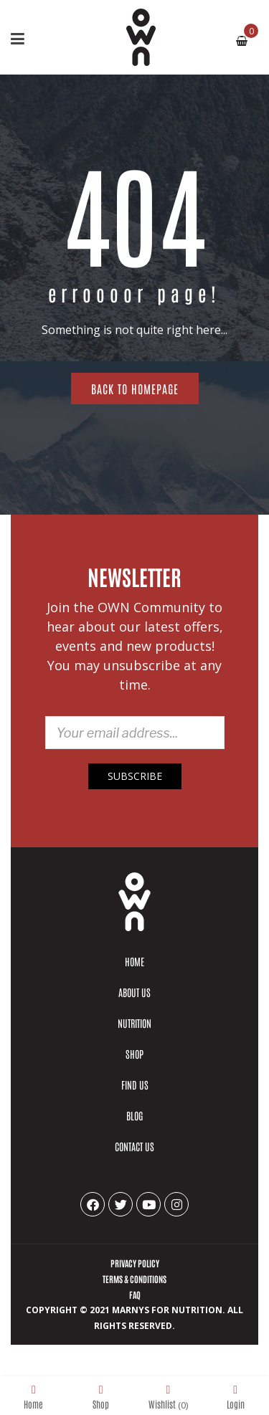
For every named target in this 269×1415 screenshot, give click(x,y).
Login (236, 1396)
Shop (101, 1396)
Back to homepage (135, 388)
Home (33, 1396)
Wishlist (168, 1396)
